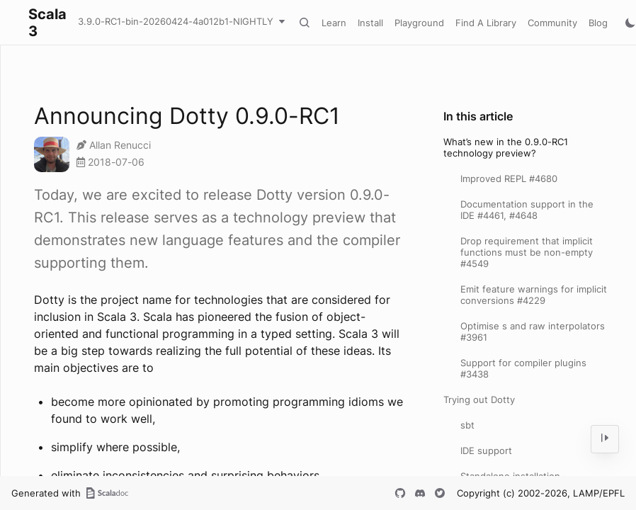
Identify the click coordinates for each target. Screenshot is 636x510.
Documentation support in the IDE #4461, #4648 (527, 209)
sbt (467, 425)
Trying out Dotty (479, 399)
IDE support (486, 450)
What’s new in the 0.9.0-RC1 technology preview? (505, 147)
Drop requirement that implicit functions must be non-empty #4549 (526, 252)
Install (370, 22)
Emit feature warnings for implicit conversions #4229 (533, 294)
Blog (598, 22)
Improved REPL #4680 (508, 178)
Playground (419, 22)
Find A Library (485, 22)
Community (552, 22)
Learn (334, 22)
